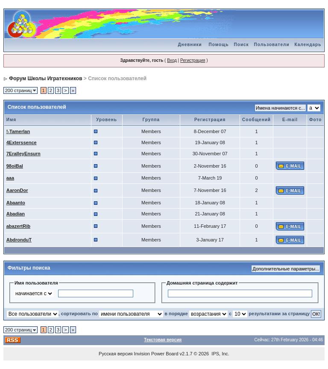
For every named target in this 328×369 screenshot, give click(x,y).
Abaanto (15, 202)
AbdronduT (19, 239)
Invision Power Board (156, 353)
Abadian (15, 213)
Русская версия (115, 353)
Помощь (218, 44)
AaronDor (17, 190)
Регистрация (192, 60)
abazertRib (18, 226)
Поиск (241, 44)
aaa (10, 177)
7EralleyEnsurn (23, 153)
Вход (172, 60)
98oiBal (14, 166)
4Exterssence (21, 142)
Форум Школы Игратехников (45, 78)
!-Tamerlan (18, 131)
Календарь (308, 44)
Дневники (190, 44)
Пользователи (272, 44)
